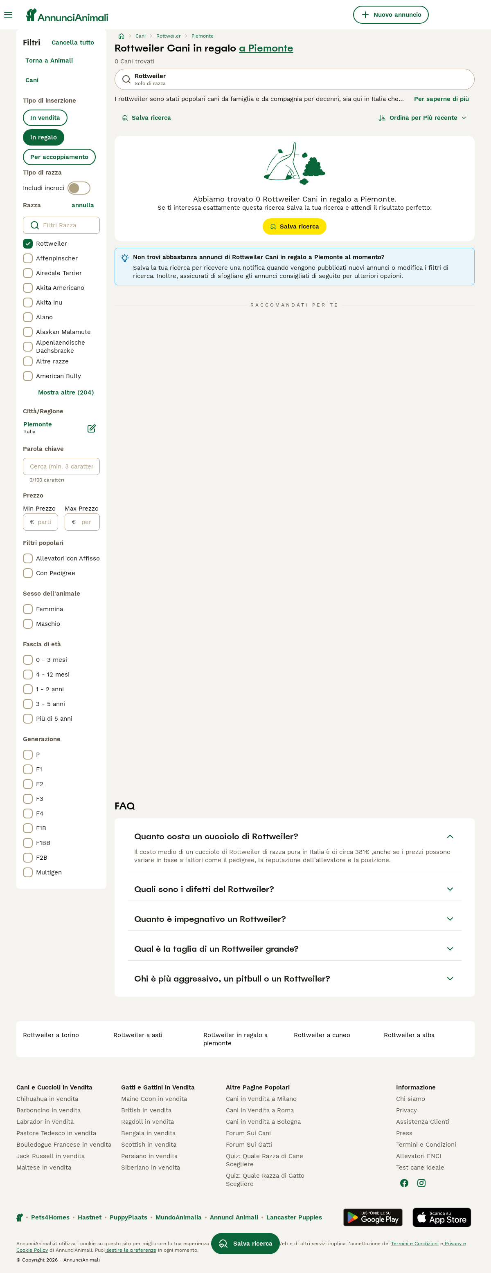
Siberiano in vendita (150, 1167)
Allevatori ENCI (418, 1156)
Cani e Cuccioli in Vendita (54, 1087)
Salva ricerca (146, 117)
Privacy (406, 1110)
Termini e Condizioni (426, 1144)
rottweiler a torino (51, 1035)
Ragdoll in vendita (147, 1121)
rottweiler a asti (137, 1035)
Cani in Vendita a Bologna (263, 1121)
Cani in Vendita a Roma (260, 1110)
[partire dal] (46, 522)
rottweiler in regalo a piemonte (235, 1039)
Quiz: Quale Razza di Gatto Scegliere (265, 1180)
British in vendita (146, 1110)
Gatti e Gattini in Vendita (158, 1087)
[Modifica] (91, 428)
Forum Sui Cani (248, 1133)
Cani (31, 80)
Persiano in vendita (149, 1156)
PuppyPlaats (128, 1217)
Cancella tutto (73, 42)
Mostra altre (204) (66, 392)
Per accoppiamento (59, 157)
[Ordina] (423, 118)
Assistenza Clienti (422, 1121)
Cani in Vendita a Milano (261, 1099)
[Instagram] (421, 1183)
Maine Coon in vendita (154, 1099)
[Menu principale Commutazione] (8, 15)
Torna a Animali (49, 60)
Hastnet (89, 1217)
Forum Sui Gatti (249, 1144)
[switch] (79, 188)
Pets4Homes (50, 1217)
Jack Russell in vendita (50, 1156)
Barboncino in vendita (48, 1110)
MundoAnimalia (178, 1217)
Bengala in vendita (148, 1133)
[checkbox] (28, 243)
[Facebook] (404, 1183)
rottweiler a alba (409, 1035)
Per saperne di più (441, 99)
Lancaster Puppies (294, 1217)
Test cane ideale (420, 1167)
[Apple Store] (442, 1217)
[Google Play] (373, 1217)
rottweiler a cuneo (322, 1035)
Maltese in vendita (43, 1167)
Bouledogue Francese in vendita (63, 1144)
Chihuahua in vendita (47, 1099)
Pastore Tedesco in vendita (56, 1133)
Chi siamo (410, 1099)
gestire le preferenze (130, 1250)
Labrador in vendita (45, 1121)
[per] (87, 522)
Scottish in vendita (148, 1144)
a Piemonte (266, 48)
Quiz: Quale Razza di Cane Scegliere (264, 1160)
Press (404, 1133)
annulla (83, 205)
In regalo (43, 137)
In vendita (45, 117)
